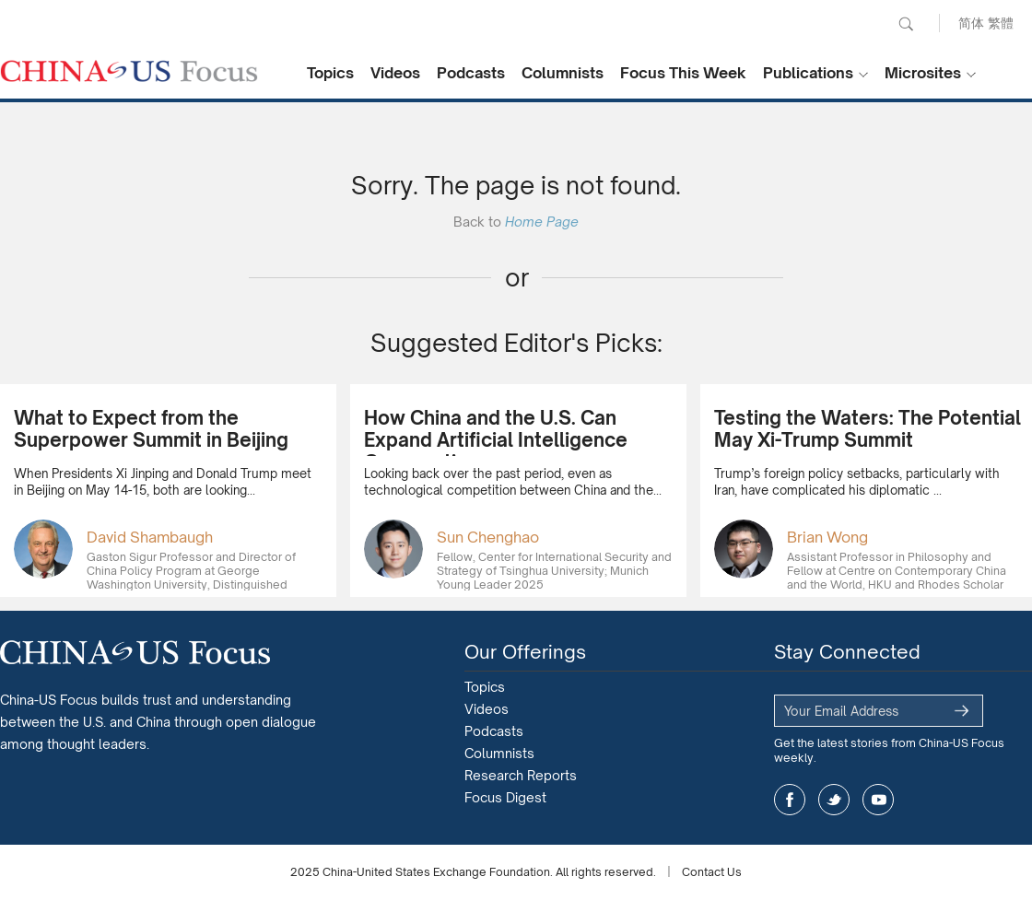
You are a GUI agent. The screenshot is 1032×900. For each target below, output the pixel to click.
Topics (330, 73)
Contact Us (712, 872)
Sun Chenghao (488, 537)
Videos (395, 73)
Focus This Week (683, 73)
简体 (971, 22)
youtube (878, 799)
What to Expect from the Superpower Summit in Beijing (151, 428)
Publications (808, 73)
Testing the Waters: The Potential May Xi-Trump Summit (867, 428)
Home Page (542, 221)
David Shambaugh (150, 537)
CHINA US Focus (129, 71)
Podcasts (471, 73)
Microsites (923, 73)
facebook (789, 799)
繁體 (1001, 22)
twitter (834, 799)
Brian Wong (827, 537)
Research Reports (520, 775)
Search (906, 24)
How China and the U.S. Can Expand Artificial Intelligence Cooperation (495, 439)
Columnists (563, 73)
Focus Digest (505, 797)
